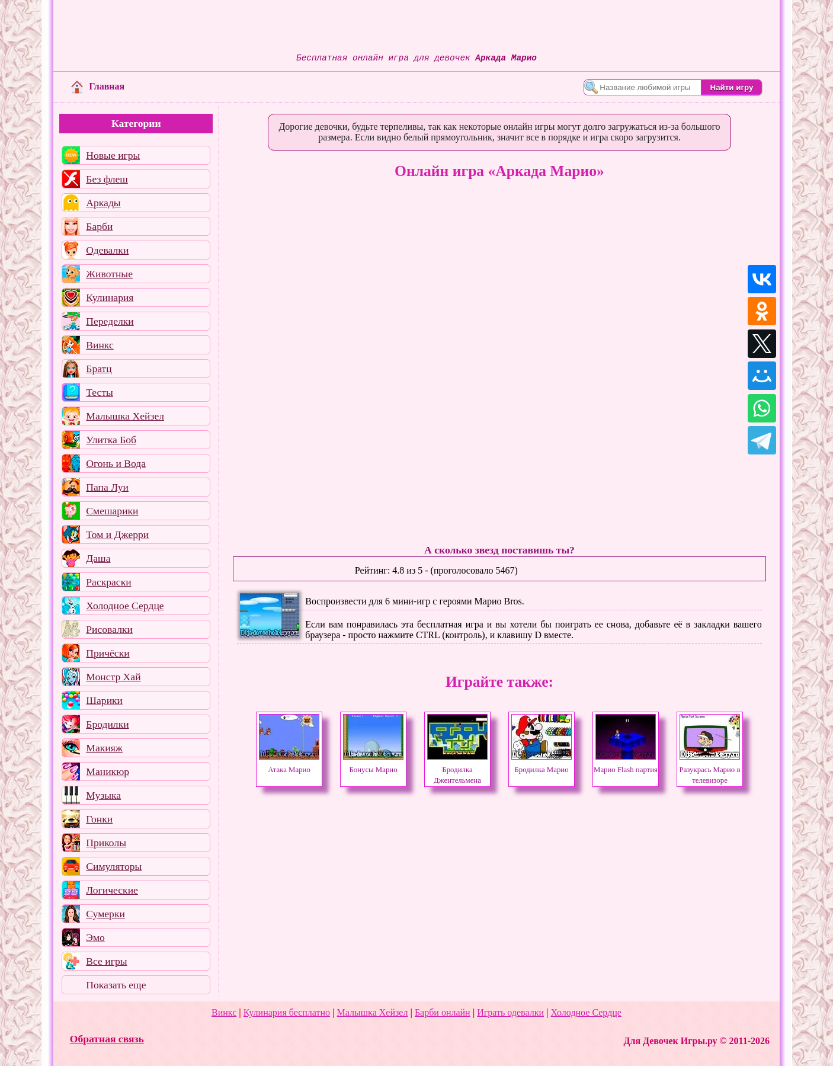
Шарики (104, 700)
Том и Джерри (117, 534)
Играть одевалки (510, 1012)
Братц (98, 368)
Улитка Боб (111, 440)
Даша (98, 558)
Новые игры (113, 155)
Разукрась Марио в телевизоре (710, 770)
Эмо (95, 937)
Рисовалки (109, 629)
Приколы (106, 843)
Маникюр (107, 771)
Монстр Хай (113, 677)
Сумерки (105, 914)
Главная (97, 86)
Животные (109, 274)
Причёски (107, 653)
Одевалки (107, 250)
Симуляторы (114, 866)
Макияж (104, 748)
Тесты (99, 392)
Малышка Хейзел (125, 416)
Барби (99, 226)
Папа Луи (107, 487)
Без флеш (107, 179)
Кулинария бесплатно (287, 1012)
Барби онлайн (442, 1012)
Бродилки (107, 724)
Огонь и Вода (116, 463)
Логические (112, 890)
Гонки (99, 819)
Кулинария (109, 297)
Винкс (99, 345)
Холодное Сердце (125, 606)
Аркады (103, 203)
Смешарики (112, 511)
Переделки (109, 321)
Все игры (106, 961)
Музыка (103, 795)
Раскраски (108, 582)
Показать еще (116, 985)
